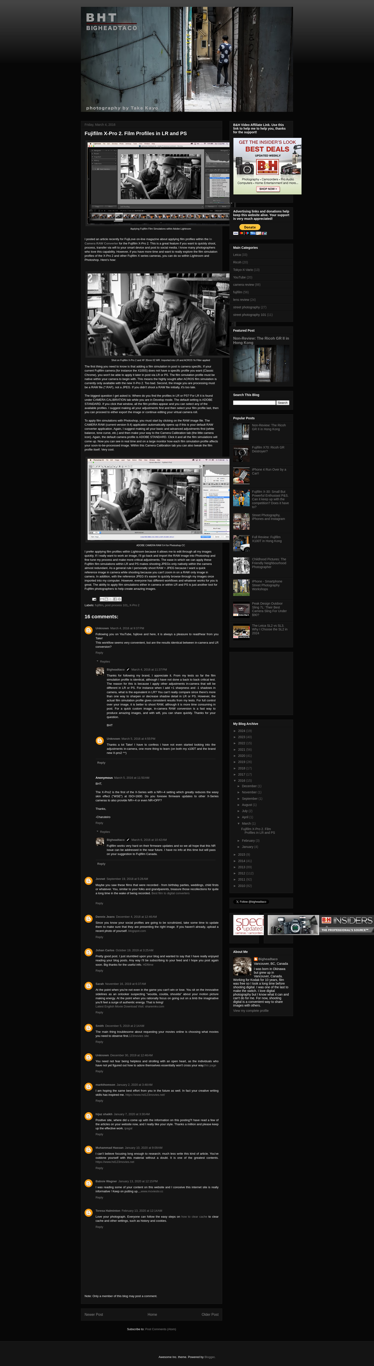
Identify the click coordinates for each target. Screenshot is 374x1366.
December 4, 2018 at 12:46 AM (136, 916)
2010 (242, 886)
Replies (105, 661)
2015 (242, 854)
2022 (242, 743)
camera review (243, 284)
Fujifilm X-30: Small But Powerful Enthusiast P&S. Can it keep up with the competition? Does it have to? (270, 499)
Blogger (209, 1357)
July (245, 811)
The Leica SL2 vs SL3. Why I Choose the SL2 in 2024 (270, 629)
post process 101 (116, 605)
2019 (242, 762)
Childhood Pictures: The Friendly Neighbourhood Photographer (269, 563)
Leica (237, 255)
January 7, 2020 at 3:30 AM (132, 1114)
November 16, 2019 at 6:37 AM (125, 984)
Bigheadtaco (116, 669)
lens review (241, 300)
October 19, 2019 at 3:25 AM (134, 950)
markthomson (105, 1084)
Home (152, 1314)
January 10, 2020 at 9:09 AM (143, 1147)
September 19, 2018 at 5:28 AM (127, 879)
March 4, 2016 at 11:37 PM (149, 669)
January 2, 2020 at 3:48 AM (134, 1084)
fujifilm (99, 605)
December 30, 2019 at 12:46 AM (131, 1055)
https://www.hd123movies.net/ (145, 1094)
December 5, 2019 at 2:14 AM (124, 1026)
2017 (242, 774)
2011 (242, 879)
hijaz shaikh (104, 1114)
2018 (242, 768)
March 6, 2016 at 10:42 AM (149, 840)
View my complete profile (251, 1010)
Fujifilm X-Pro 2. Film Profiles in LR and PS (258, 831)
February (249, 840)
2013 (242, 867)
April (245, 817)
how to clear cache (194, 1216)
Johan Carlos (105, 950)
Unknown (102, 628)
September (250, 798)
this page (210, 1065)
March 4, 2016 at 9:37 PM (127, 628)
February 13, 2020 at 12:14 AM (142, 1210)
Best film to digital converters (171, 893)
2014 (242, 861)
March (247, 823)
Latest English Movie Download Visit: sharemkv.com (130, 1006)
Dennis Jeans (105, 916)
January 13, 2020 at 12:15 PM (138, 1181)
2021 (242, 749)
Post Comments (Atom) (160, 1329)
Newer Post (94, 1314)
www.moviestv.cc (152, 1191)
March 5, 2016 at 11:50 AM (131, 777)
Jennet (100, 879)
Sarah (100, 984)
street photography (246, 307)
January (248, 847)
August (247, 805)
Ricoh (237, 262)
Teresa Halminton (108, 1210)
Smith (100, 1026)
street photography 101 (249, 315)
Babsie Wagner (106, 1181)
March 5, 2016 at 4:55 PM (138, 738)
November (249, 792)
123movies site (139, 1036)
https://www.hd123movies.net (115, 1162)
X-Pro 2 (134, 605)
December (249, 786)
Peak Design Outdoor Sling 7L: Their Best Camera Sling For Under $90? (269, 609)
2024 (242, 731)
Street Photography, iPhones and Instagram (268, 517)
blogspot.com (137, 931)
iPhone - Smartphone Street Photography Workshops (267, 585)
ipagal (128, 1128)
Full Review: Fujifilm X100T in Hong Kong (267, 539)
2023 (242, 737)
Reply (99, 652)
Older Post (210, 1314)
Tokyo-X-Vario (243, 270)
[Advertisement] (261, 682)
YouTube (239, 277)
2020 (242, 756)
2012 (242, 873)
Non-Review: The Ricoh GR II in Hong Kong (269, 427)
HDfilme (148, 964)
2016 (242, 780)
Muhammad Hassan (109, 1147)
